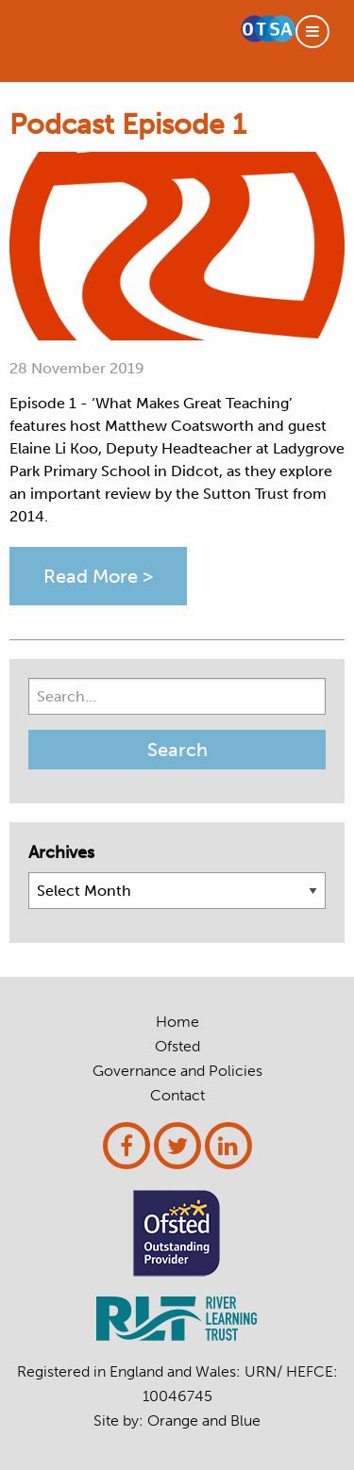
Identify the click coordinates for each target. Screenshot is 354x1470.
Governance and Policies (177, 1071)
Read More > (98, 576)
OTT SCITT (108, 41)
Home (177, 1022)
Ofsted (177, 1046)
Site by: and (177, 1420)
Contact (177, 1095)
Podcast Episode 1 (127, 124)
